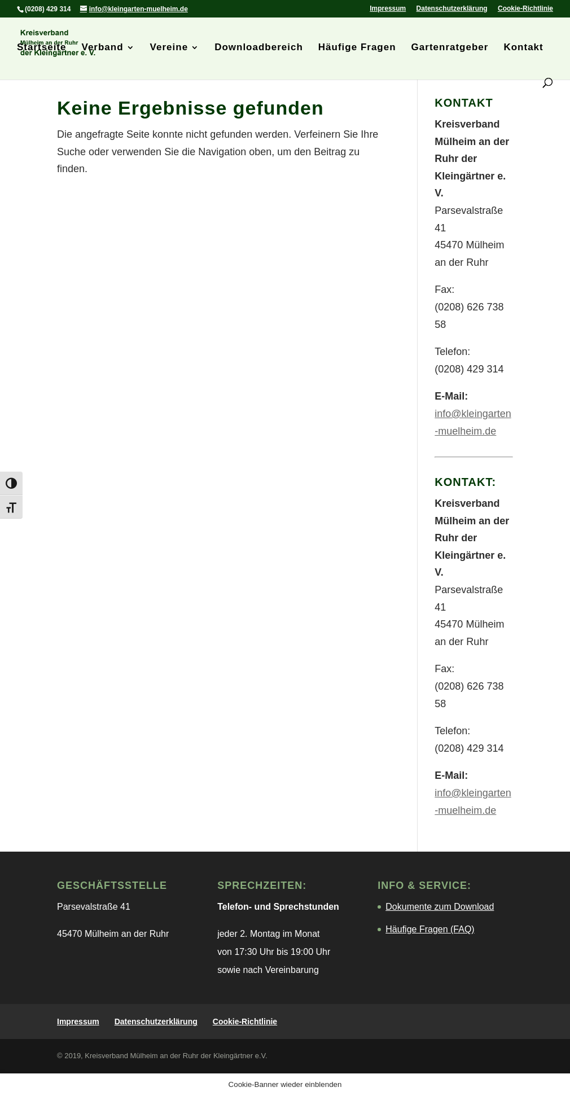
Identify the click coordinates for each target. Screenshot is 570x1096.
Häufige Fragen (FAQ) (429, 929)
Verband (103, 47)
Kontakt (523, 47)
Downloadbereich (258, 47)
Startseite (41, 47)
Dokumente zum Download (439, 906)
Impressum (388, 8)
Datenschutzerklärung (452, 8)
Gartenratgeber (450, 47)
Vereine (169, 47)
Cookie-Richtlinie (525, 8)
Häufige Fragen (357, 47)
